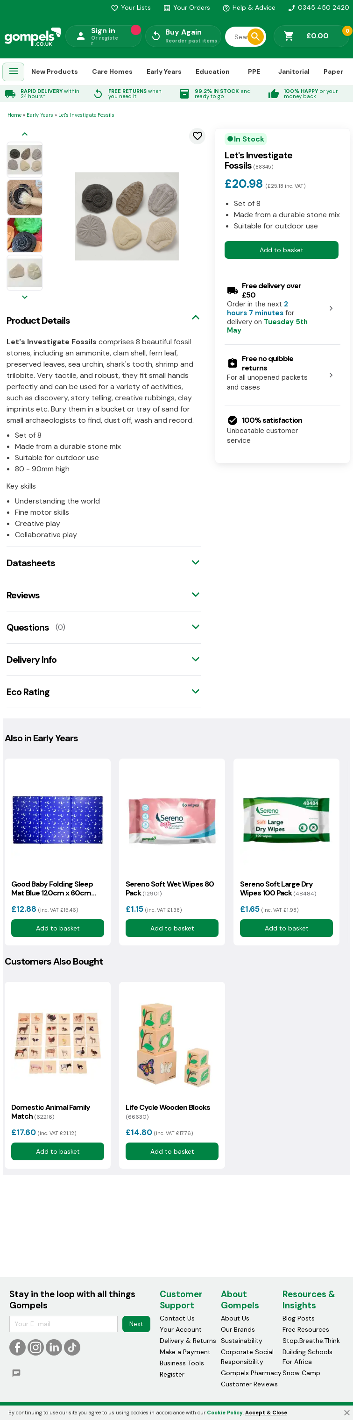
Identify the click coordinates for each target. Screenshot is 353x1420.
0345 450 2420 (318, 7)
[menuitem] (13, 72)
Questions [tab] (28, 627)
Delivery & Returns (188, 1340)
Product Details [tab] (38, 320)
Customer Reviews (249, 1384)
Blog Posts (298, 1318)
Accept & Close (266, 1412)
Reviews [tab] (23, 595)
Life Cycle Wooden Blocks (168, 1112)
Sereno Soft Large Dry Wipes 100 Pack (278, 888)
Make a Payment (185, 1352)
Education (213, 71)
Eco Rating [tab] (28, 692)
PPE (254, 71)
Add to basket (282, 250)
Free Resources (305, 1329)
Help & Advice (248, 7)
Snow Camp (301, 1373)
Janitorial (294, 71)
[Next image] (25, 298)
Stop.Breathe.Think (311, 1340)
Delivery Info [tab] (31, 659)
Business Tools (182, 1363)
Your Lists (131, 7)
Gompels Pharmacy (251, 1373)
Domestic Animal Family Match (50, 1112)
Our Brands (238, 1329)
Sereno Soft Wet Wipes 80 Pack (170, 888)
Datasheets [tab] (31, 563)
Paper (333, 71)
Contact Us (177, 1318)
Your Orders (186, 7)
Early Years (164, 71)
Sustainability (241, 1340)
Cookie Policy (225, 1412)
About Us (235, 1318)
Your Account (181, 1329)
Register (172, 1374)
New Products (54, 71)
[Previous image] (25, 135)
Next (136, 1324)
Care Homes (112, 71)
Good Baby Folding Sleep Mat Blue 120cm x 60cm (52, 888)
